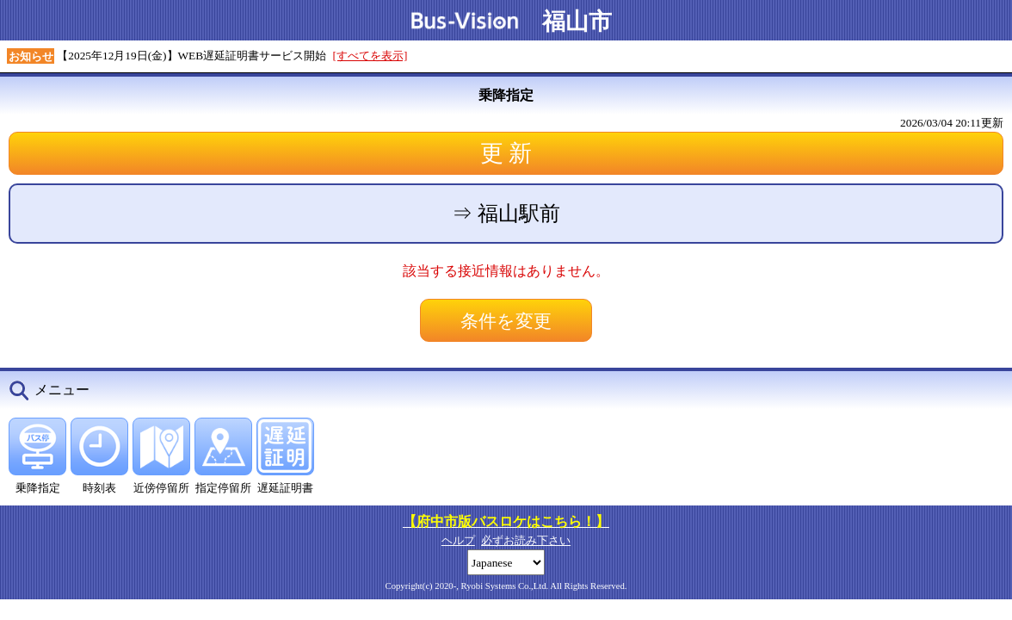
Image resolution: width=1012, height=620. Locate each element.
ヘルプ (458, 540)
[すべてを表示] (370, 55)
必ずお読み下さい (526, 540)
